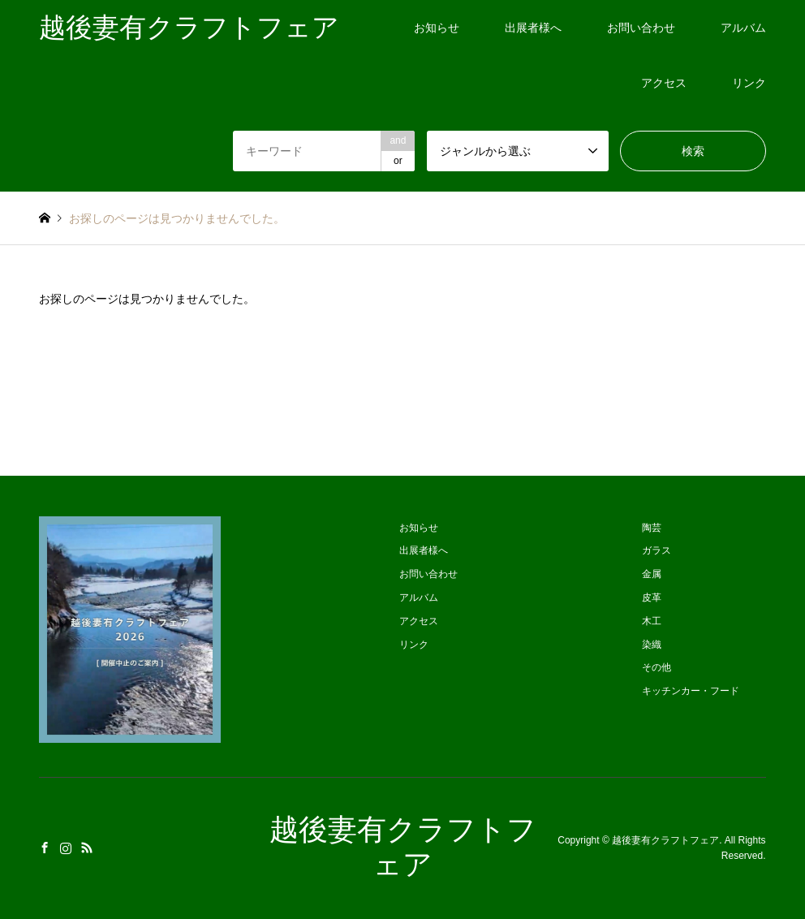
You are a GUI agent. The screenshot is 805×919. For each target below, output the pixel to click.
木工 (651, 621)
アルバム (743, 27)
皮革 (651, 597)
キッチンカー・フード (690, 691)
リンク (749, 82)
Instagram (65, 847)
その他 (656, 667)
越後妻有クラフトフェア (665, 840)
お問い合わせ (641, 27)
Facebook (44, 847)
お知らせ (436, 27)
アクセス (664, 82)
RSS (87, 847)
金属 (651, 574)
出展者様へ (533, 27)
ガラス (656, 550)
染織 (651, 644)
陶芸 (651, 527)
